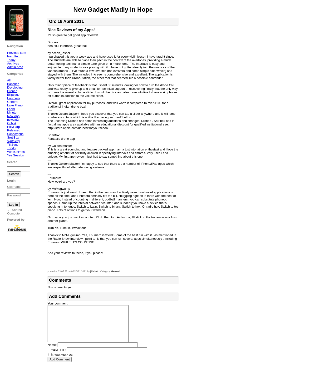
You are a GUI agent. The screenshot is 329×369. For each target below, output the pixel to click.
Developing (15, 87)
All (8, 80)
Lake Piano (15, 105)
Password (14, 195)
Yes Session (15, 155)
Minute (11, 112)
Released (13, 130)
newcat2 (13, 119)
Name (52, 352)
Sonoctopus (15, 134)
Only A (11, 123)
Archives (13, 63)
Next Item (13, 56)
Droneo (12, 91)
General (115, 271)
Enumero (13, 98)
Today (11, 60)
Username (14, 187)
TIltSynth (13, 144)
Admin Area (15, 67)
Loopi (11, 109)
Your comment (57, 303)
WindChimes (16, 152)
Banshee (13, 84)
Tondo (11, 148)
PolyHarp (13, 127)
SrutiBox (13, 137)
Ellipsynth (13, 94)
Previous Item (16, 53)
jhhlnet (94, 271)
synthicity (13, 141)
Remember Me (62, 362)
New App (13, 116)
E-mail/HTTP (56, 357)
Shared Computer (14, 211)
